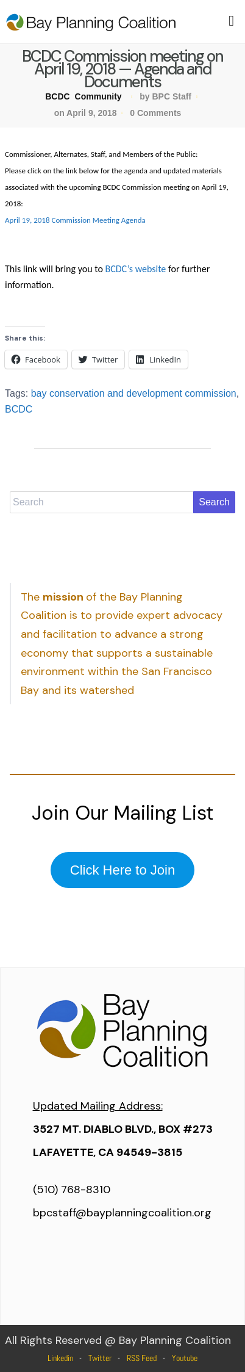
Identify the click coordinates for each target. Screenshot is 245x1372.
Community (98, 96)
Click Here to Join (122, 870)
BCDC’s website (135, 269)
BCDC (57, 96)
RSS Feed (142, 1357)
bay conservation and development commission (133, 393)
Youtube (184, 1357)
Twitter (100, 1357)
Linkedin (60, 1357)
